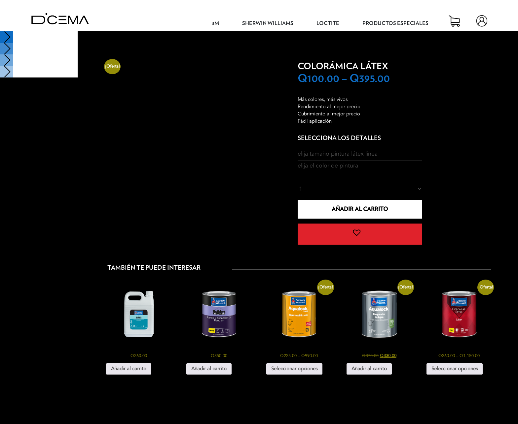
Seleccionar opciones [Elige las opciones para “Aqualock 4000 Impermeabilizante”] (294, 368)
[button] (360, 234)
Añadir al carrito (360, 209)
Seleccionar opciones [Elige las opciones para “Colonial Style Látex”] (454, 368)
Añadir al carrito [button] (128, 368)
